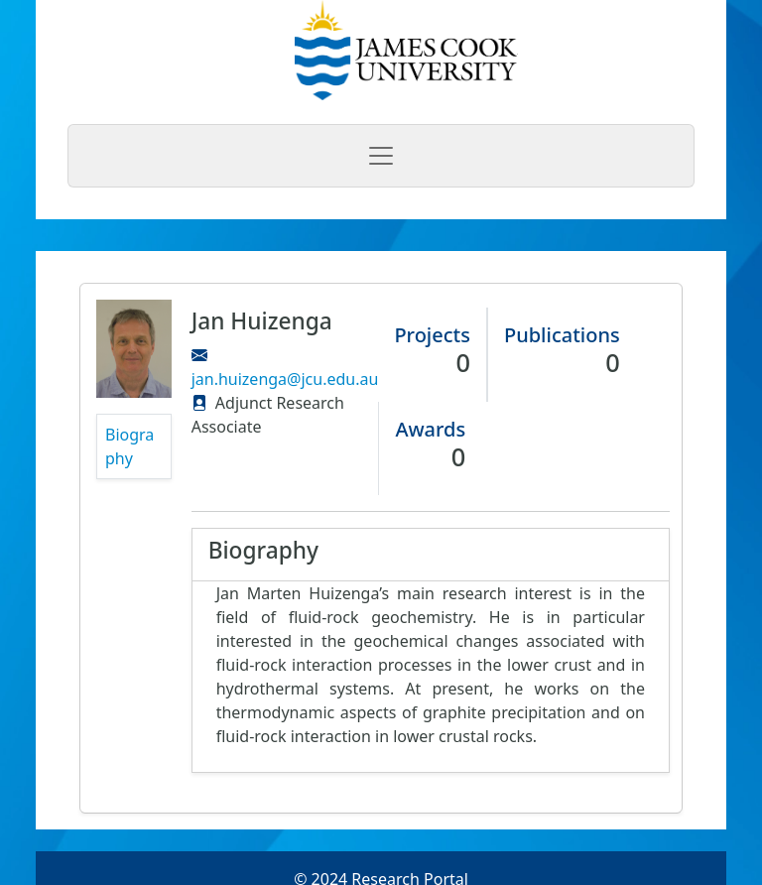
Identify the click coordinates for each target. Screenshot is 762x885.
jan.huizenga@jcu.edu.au (285, 379)
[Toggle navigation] (381, 156)
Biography (129, 446)
